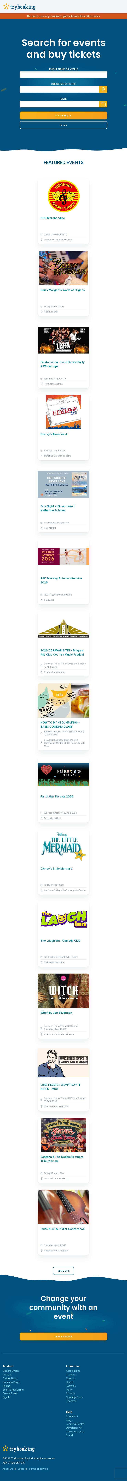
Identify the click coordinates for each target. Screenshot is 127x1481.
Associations (73, 1370)
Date (64, 98)
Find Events (63, 115)
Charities (71, 1374)
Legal (21, 1468)
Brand (69, 1435)
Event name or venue (63, 69)
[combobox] (63, 89)
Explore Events (11, 1370)
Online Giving (10, 1378)
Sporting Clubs (74, 1397)
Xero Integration (75, 1431)
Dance (69, 1382)
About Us (8, 1468)
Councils (71, 1378)
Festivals (71, 1385)
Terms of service (38, 1468)
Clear (63, 125)
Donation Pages (12, 1382)
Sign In (6, 1397)
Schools (70, 1393)
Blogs (69, 1420)
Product (7, 1374)
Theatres (71, 1400)
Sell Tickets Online (13, 1389)
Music (69, 1389)
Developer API (74, 1427)
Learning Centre (75, 1423)
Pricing (6, 1385)
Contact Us (72, 1416)
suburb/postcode (63, 84)
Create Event (63, 1336)
